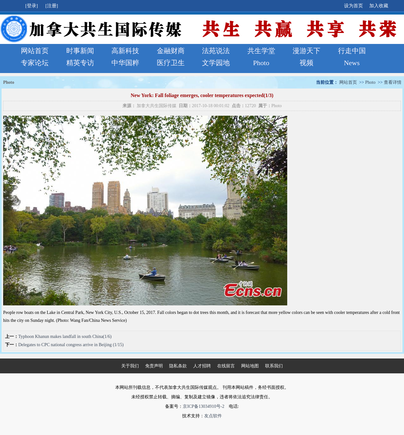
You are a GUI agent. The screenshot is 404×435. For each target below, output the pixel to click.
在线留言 (226, 366)
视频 (306, 63)
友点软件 (213, 416)
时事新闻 (80, 51)
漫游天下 (306, 51)
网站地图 (250, 366)
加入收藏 (378, 5)
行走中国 (352, 51)
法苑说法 (216, 51)
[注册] (52, 5)
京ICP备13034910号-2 (203, 406)
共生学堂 (261, 51)
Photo (261, 63)
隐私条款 (178, 366)
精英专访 (80, 63)
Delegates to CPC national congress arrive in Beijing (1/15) (71, 344)
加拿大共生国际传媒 (156, 105)
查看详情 (392, 82)
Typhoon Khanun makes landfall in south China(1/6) (64, 336)
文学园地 (216, 63)
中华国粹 (125, 63)
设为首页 (353, 5)
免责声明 (154, 366)
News (351, 63)
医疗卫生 (171, 63)
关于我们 (130, 366)
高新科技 (125, 51)
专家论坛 (35, 63)
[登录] (32, 5)
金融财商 (171, 51)
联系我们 (274, 366)
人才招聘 (202, 366)
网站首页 (35, 51)
